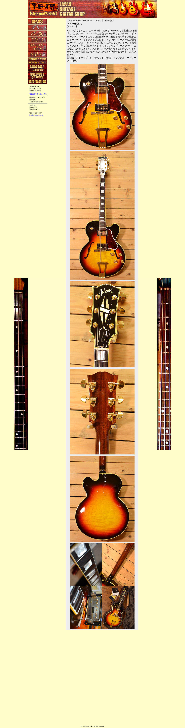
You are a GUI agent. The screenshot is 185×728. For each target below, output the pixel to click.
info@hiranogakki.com (36, 115)
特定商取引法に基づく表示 (38, 94)
